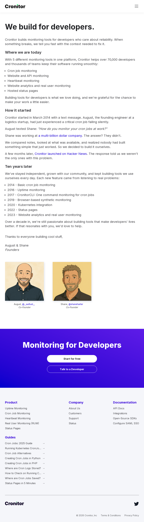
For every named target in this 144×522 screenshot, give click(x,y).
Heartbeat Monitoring (17, 418)
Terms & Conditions (111, 515)
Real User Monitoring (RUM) (22, 423)
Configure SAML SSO (126, 423)
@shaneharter (76, 304)
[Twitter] (136, 503)
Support (74, 418)
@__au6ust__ (28, 304)
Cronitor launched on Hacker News (61, 154)
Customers (75, 413)
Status (72, 423)
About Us (74, 408)
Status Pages (12, 428)
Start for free (72, 358)
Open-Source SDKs (125, 418)
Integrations (120, 413)
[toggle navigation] (136, 6)
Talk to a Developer (72, 369)
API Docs (118, 408)
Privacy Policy (131, 515)
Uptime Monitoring (16, 408)
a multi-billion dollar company (60, 136)
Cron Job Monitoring (17, 413)
